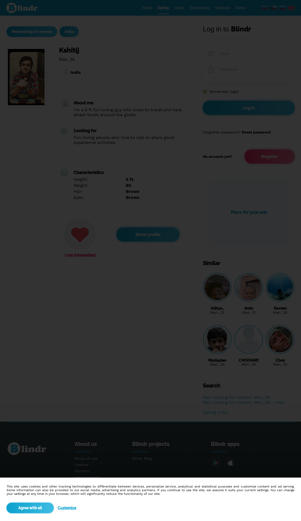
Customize (67, 508)
